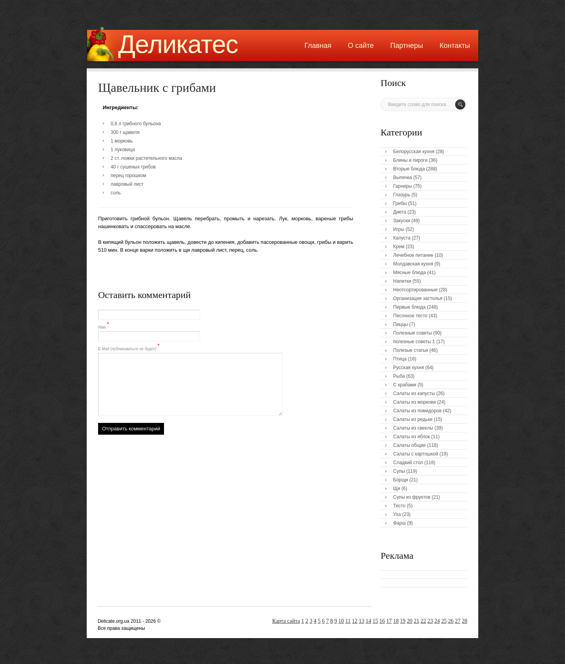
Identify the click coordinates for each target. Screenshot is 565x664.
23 (430, 621)
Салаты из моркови (414, 402)
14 (368, 621)
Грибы (400, 203)
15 (375, 621)
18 (396, 621)
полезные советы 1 (414, 341)
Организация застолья (417, 298)
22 (423, 621)
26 (451, 621)
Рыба (399, 376)
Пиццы (400, 324)
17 (389, 621)
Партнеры (406, 45)
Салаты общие (409, 445)
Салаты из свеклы (413, 428)
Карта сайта (286, 621)
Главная (318, 45)
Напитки (402, 281)
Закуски (401, 220)
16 (382, 621)
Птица (399, 359)
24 (437, 621)
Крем (399, 246)
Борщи (400, 480)
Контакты (454, 45)
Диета (399, 212)
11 (347, 621)
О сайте (361, 45)
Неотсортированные (415, 290)
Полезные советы (412, 333)
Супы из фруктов (411, 497)
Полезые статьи (410, 350)
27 (458, 621)
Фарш (399, 523)
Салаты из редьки (412, 419)
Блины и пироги (410, 160)
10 (341, 621)
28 (464, 621)
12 (354, 621)
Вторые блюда (409, 169)
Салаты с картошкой (415, 454)
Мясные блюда (409, 272)
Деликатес (178, 44)
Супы (399, 471)
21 (416, 621)
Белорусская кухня (413, 151)
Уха (397, 514)
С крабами (404, 385)
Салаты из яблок (411, 436)
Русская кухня (408, 367)
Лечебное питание (413, 255)
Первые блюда (409, 307)
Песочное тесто (410, 315)
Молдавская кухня (413, 264)
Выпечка (402, 177)
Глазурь (401, 195)
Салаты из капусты (414, 393)
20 (409, 621)
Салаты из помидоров (417, 410)
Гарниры (402, 186)
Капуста (401, 238)
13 (362, 621)
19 (403, 621)
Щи (396, 488)
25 (444, 621)
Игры (398, 229)
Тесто (399, 506)
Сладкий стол (408, 462)
